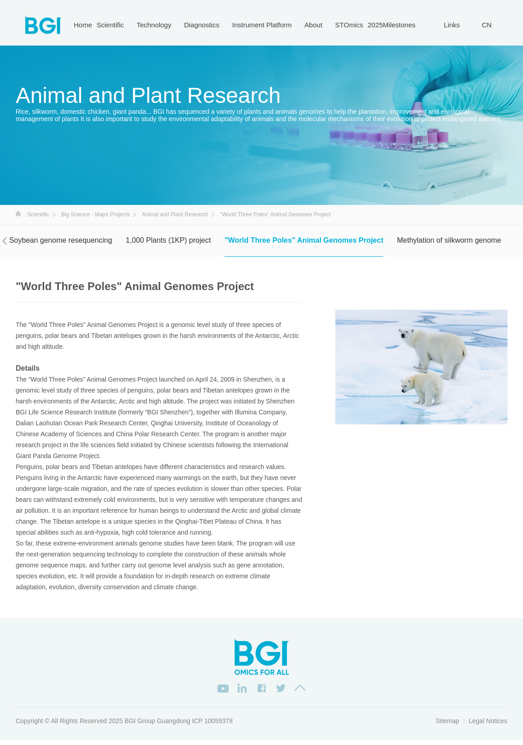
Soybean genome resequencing (60, 240)
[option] (421, 367)
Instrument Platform (262, 25)
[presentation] (4, 240)
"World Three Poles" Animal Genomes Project (304, 240)
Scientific (110, 25)
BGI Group (140, 726)
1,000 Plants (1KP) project (168, 240)
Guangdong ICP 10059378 (194, 726)
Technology (154, 25)
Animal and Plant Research (175, 214)
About (313, 25)
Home (83, 25)
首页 (18, 213)
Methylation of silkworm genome (449, 240)
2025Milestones (391, 25)
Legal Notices (488, 726)
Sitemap (447, 726)
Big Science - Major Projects (95, 214)
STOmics (349, 25)
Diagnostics (202, 25)
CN (487, 25)
